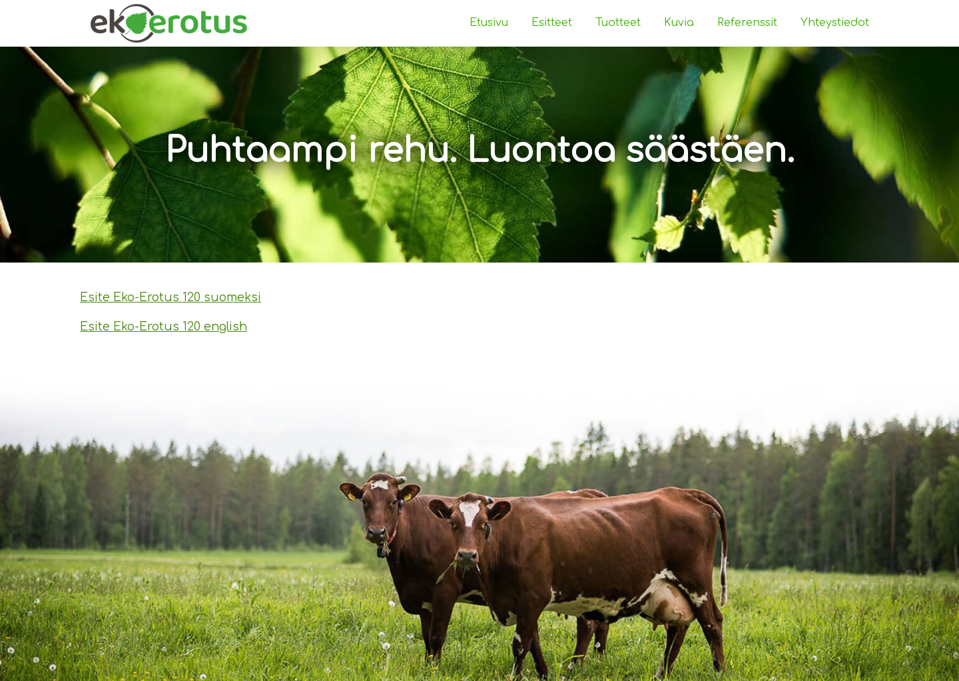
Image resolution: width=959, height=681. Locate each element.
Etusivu (489, 23)
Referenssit (747, 23)
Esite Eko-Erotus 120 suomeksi (170, 297)
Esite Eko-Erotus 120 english (163, 326)
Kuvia (679, 23)
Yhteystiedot (834, 23)
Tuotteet (618, 23)
